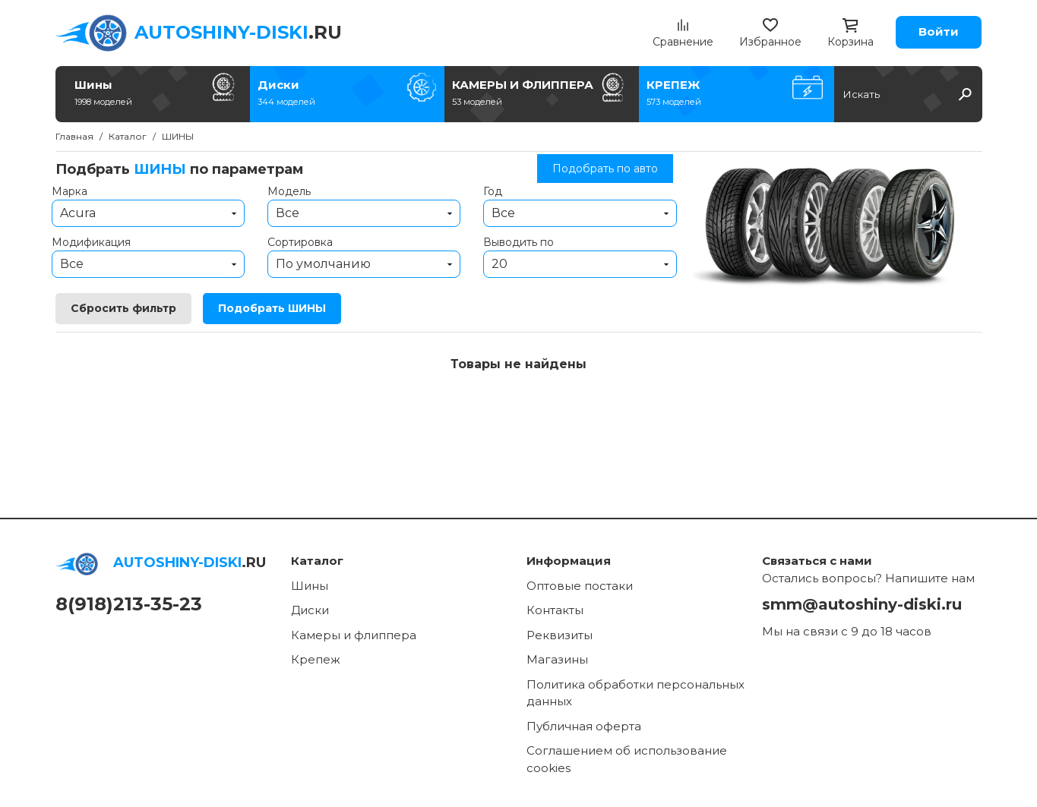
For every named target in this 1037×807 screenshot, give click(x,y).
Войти (938, 31)
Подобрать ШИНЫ (272, 308)
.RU (238, 32)
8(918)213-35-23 (128, 604)
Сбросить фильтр (123, 308)
